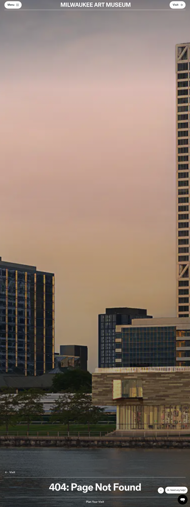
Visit (178, 5)
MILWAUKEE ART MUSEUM (95, 4)
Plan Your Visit (95, 501)
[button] (13, 5)
